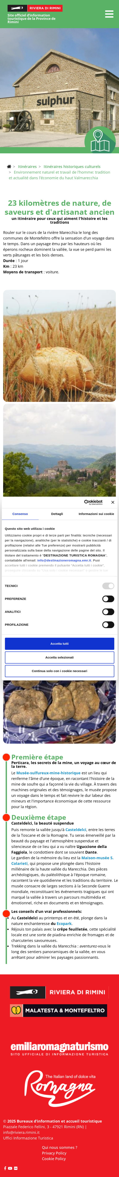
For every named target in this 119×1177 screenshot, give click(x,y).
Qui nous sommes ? (59, 1147)
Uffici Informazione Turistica (28, 1137)
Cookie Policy (54, 1158)
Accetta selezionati (59, 657)
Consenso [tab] (20, 514)
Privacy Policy (54, 1153)
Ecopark (64, 923)
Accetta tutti (59, 643)
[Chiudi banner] (112, 502)
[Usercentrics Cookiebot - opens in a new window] (84, 502)
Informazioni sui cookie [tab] (96, 514)
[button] (109, 14)
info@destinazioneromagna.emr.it (64, 560)
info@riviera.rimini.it (21, 1132)
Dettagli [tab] (57, 514)
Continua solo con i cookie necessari (59, 671)
